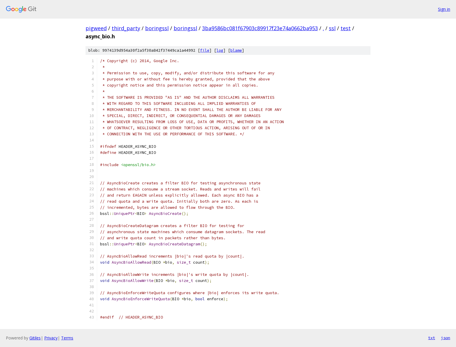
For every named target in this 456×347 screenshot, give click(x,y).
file (204, 50)
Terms (67, 338)
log (219, 50)
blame (236, 50)
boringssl (157, 28)
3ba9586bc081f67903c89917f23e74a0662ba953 (260, 28)
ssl (332, 28)
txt (431, 337)
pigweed (96, 28)
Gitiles (35, 338)
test (346, 28)
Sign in (444, 9)
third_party (126, 28)
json (445, 337)
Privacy (51, 338)
